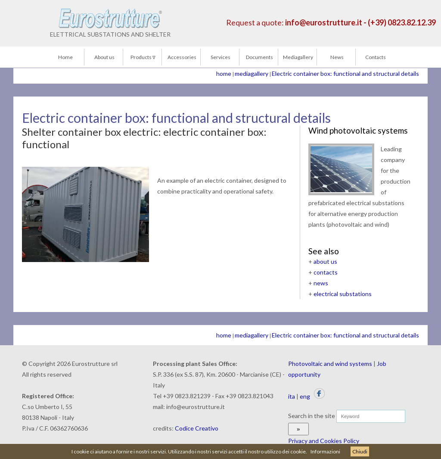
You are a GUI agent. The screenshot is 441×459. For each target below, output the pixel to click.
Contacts (375, 57)
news (321, 283)
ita (291, 396)
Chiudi (359, 451)
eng (305, 396)
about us (325, 261)
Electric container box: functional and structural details (345, 73)
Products (142, 57)
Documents (259, 57)
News (337, 57)
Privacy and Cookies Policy (323, 440)
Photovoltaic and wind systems (330, 363)
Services (220, 57)
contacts (326, 272)
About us (104, 57)
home (223, 73)
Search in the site (311, 415)
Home (65, 57)
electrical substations (343, 293)
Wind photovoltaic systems (358, 130)
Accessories (182, 57)
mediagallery (251, 73)
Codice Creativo (196, 428)
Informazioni (325, 451)
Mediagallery (298, 57)
